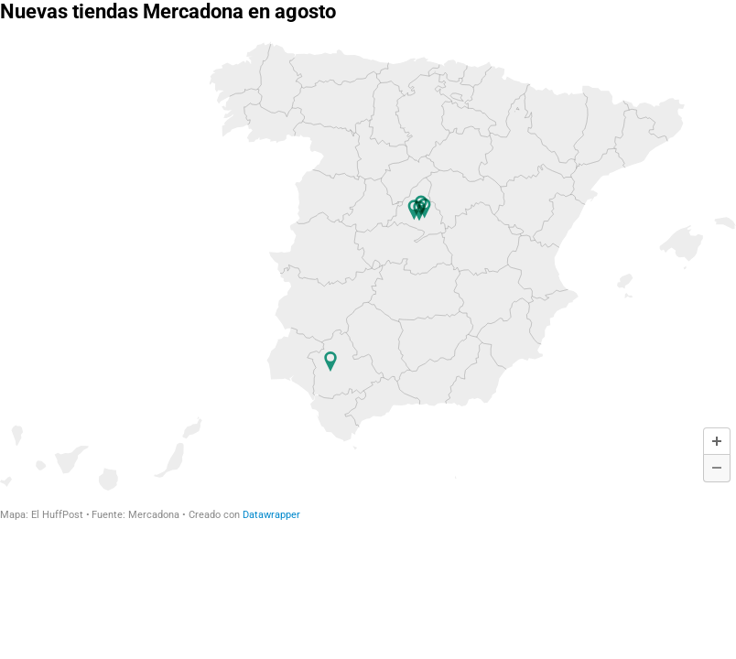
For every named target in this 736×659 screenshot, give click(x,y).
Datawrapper (271, 515)
